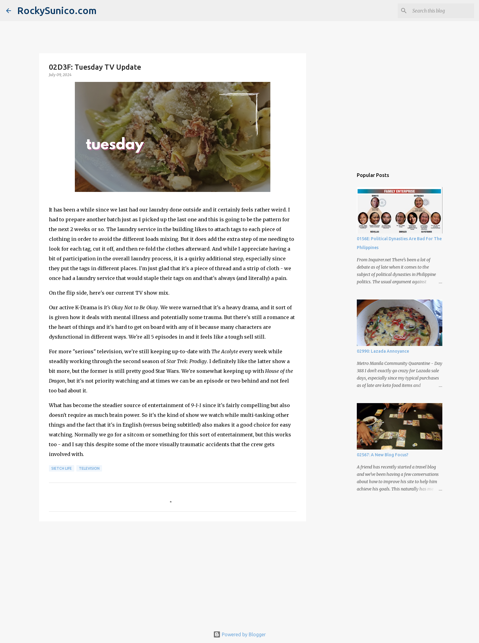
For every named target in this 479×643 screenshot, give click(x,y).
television (89, 468)
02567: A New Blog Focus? (382, 454)
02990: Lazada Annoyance (383, 351)
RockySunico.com (57, 10)
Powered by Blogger (239, 634)
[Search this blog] (442, 10)
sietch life (61, 468)
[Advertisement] (173, 573)
